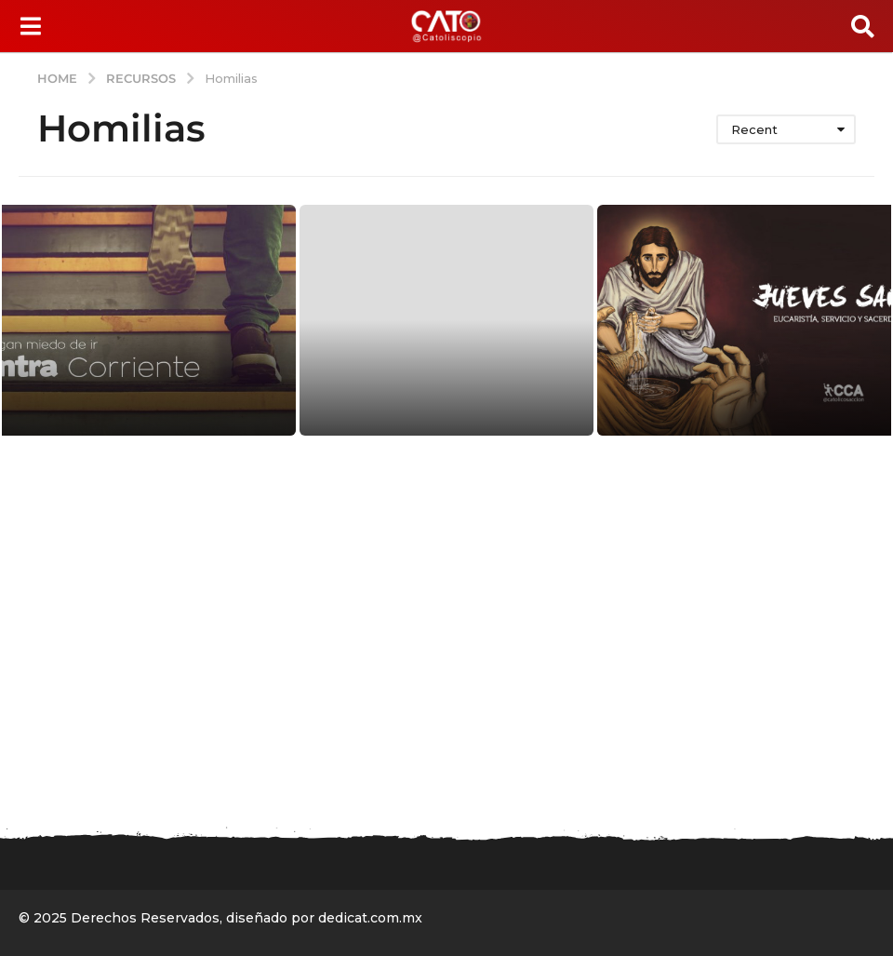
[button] (30, 26)
